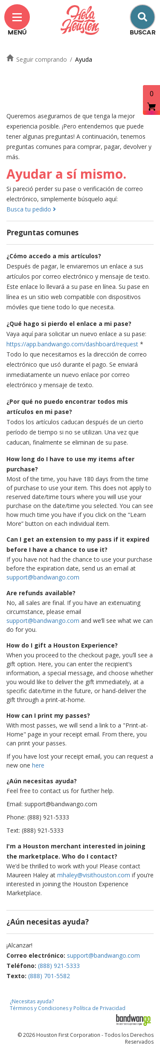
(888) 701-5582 (49, 976)
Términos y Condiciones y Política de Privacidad (67, 1008)
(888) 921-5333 (59, 966)
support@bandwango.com (42, 577)
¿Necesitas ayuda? (32, 1001)
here (38, 765)
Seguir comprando (41, 59)
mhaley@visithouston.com (93, 875)
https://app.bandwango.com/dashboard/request (72, 344)
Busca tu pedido (31, 209)
